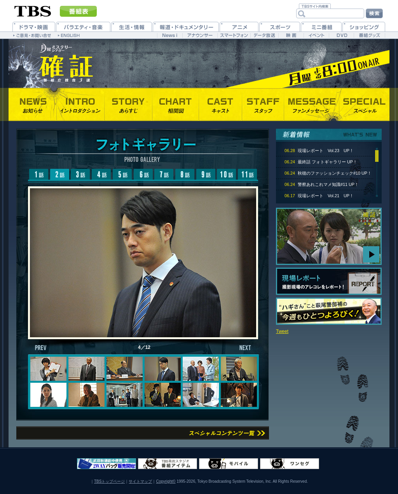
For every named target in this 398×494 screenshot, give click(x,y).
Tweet (282, 331)
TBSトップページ (109, 481)
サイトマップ (140, 481)
